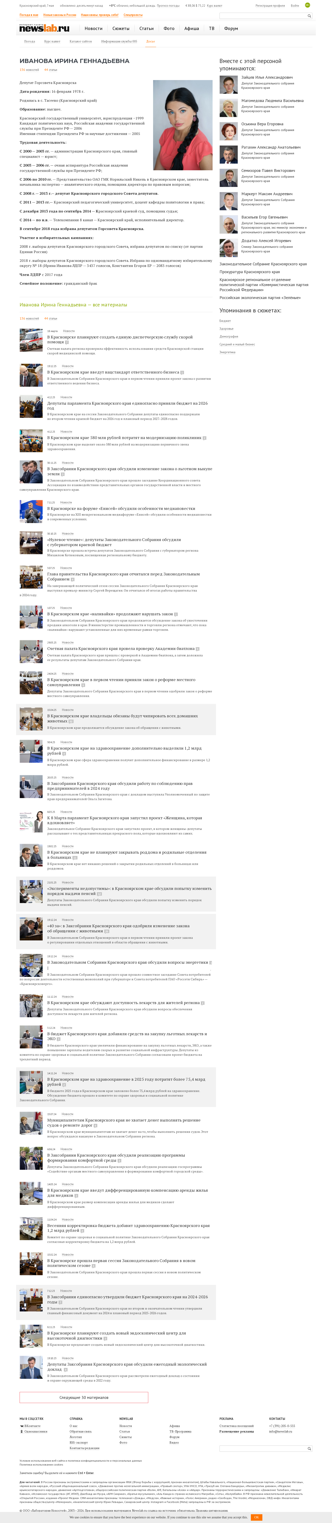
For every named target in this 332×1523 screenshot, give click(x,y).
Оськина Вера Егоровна (262, 123)
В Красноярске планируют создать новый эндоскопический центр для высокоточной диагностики (116, 1335)
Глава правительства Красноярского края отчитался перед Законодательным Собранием (123, 576)
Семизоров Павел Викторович (268, 170)
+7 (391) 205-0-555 (282, 1426)
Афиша (174, 1426)
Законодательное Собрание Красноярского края (263, 263)
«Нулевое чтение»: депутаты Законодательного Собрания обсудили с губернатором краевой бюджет (114, 542)
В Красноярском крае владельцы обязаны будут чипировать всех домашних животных (122, 718)
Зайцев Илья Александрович (267, 77)
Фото (123, 1442)
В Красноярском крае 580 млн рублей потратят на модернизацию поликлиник (126, 437)
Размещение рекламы (236, 1431)
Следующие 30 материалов (83, 1397)
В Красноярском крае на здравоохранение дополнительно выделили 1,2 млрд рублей (124, 750)
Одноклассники (33, 1431)
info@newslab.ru (280, 1431)
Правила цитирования (212, 1510)
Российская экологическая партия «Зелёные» (260, 297)
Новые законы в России (59, 15)
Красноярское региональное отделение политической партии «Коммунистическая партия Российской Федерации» (263, 284)
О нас (73, 1426)
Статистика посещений (236, 1426)
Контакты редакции (84, 1448)
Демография (228, 336)
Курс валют (214, 6)
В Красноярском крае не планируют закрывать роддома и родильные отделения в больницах (127, 854)
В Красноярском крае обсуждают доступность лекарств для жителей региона (126, 1002)
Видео (174, 1442)
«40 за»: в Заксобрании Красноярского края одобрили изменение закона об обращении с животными (118, 928)
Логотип (76, 1437)
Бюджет (225, 321)
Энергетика (227, 352)
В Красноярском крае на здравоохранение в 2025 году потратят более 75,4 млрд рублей (126, 1081)
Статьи (124, 1431)
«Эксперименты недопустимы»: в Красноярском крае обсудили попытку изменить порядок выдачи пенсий (129, 891)
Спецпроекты (133, 15)
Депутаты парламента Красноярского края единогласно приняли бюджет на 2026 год (127, 405)
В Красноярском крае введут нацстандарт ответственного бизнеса (115, 372)
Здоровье (226, 328)
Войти (295, 6)
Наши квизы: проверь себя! (100, 15)
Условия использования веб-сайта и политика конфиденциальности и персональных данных (81, 1460)
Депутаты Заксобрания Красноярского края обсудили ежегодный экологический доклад (127, 1366)
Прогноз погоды (168, 6)
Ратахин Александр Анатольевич (271, 147)
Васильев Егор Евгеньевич (264, 217)
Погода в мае (29, 15)
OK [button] (256, 1517)
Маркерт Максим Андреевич (267, 193)
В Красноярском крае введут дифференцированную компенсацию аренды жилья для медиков (127, 1192)
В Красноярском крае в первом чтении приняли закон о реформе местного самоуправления (121, 682)
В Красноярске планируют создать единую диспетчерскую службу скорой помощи (120, 339)
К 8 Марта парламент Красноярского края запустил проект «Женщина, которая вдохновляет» (124, 820)
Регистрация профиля (270, 6)
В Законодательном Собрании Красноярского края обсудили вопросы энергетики (129, 964)
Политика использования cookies (41, 1464)
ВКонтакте (30, 1426)
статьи (53, 70)
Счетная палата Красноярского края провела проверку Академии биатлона (123, 648)
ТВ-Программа (180, 1431)
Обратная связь (81, 1431)
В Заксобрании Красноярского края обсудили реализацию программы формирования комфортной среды (116, 1157)
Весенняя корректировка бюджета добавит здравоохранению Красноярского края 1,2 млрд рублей (128, 1228)
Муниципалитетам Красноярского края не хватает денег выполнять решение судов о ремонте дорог (124, 1122)
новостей (32, 70)
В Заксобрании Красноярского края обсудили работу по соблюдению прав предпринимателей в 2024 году (120, 786)
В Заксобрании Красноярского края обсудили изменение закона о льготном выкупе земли (129, 471)
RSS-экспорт (79, 1442)
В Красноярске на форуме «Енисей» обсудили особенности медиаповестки (121, 508)
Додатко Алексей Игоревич (266, 240)
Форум (174, 1437)
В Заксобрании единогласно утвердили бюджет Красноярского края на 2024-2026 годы (127, 1299)
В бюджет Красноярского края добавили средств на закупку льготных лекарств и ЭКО (127, 1036)
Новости (69, 331)
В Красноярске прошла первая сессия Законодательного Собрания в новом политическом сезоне (121, 1263)
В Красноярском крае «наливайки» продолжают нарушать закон (112, 613)
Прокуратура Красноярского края (249, 271)
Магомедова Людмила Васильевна (272, 100)
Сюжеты (125, 1437)
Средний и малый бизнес (237, 344)
